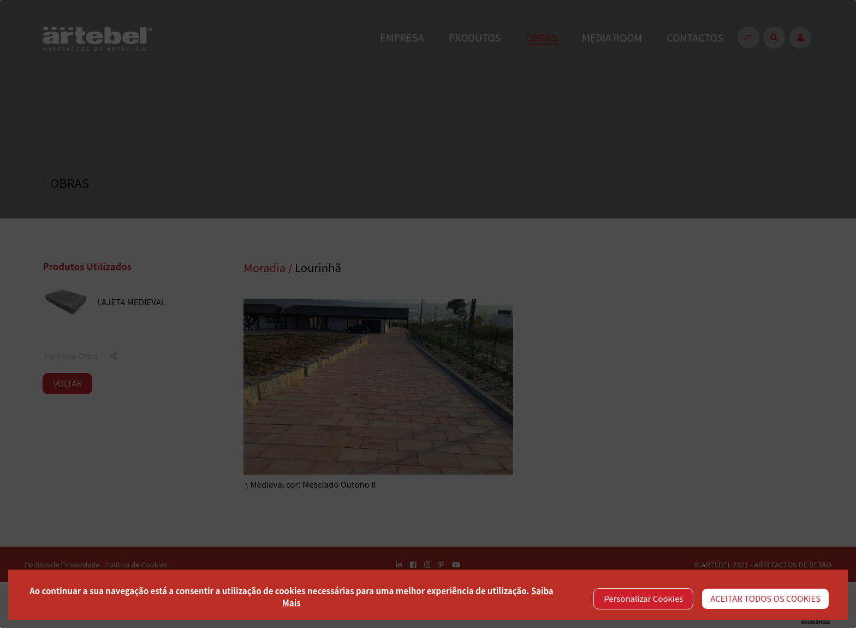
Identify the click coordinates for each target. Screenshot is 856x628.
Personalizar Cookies (643, 598)
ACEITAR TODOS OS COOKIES (765, 598)
